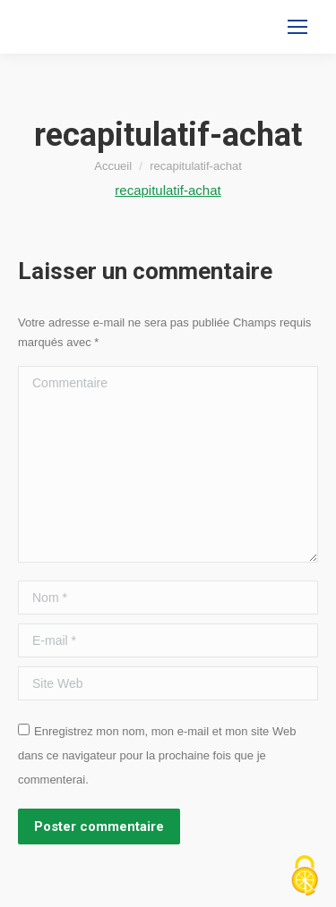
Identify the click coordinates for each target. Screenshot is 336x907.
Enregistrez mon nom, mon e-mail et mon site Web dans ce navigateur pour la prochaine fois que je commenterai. (157, 755)
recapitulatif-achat (167, 190)
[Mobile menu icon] (297, 27)
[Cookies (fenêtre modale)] (304, 876)
